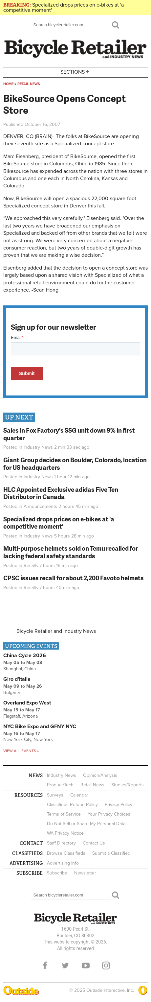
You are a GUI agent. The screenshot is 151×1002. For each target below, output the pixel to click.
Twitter (65, 965)
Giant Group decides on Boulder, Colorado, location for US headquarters (75, 463)
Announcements (40, 506)
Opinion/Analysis (100, 775)
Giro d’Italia (17, 679)
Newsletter (85, 873)
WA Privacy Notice (65, 833)
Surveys (55, 795)
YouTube (86, 965)
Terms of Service (64, 814)
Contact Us (94, 843)
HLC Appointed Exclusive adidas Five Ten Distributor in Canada (60, 493)
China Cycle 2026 (24, 655)
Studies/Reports (127, 785)
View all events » (21, 751)
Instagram (106, 965)
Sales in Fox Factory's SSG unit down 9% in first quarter (69, 434)
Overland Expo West (27, 703)
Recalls (31, 565)
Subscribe (57, 873)
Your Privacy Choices (109, 814)
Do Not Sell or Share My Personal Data (86, 823)
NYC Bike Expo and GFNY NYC (39, 726)
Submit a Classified (111, 853)
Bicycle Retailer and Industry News (56, 631)
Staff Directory (61, 843)
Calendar (79, 795)
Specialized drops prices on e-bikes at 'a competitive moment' (63, 7)
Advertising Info (63, 863)
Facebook (45, 965)
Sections (75, 72)
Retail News (28, 84)
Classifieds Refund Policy (72, 804)
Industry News (38, 447)
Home (8, 84)
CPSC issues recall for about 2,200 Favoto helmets (73, 577)
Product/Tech (60, 785)
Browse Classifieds (66, 853)
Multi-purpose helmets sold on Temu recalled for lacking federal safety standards (70, 552)
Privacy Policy (118, 804)
